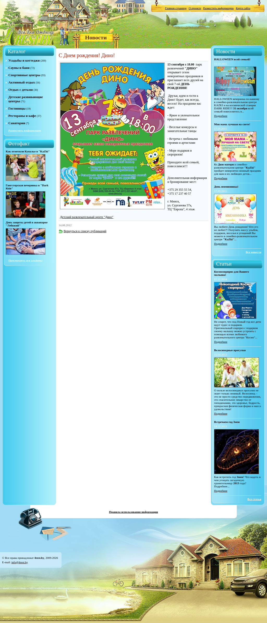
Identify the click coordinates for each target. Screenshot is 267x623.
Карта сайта (243, 8)
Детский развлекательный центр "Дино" (86, 217)
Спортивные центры (24, 75)
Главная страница (175, 8)
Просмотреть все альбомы (25, 260)
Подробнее (220, 115)
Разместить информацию (218, 8)
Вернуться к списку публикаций (82, 231)
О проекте (195, 8)
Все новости (253, 252)
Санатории (16, 123)
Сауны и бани (18, 68)
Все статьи (254, 499)
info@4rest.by (19, 562)
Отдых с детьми (20, 90)
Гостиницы (17, 108)
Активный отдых (21, 82)
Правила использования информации (133, 511)
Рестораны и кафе (22, 116)
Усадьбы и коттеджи (24, 60)
